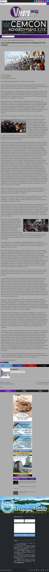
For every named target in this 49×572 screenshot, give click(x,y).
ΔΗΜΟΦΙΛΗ (17, 478)
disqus (40, 390)
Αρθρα (5, 40)
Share (19, 365)
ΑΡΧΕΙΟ (32, 478)
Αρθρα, (3, 47)
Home (2, 40)
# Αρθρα (6, 362)
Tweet (7, 365)
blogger (24, 390)
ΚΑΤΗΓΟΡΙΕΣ (24, 478)
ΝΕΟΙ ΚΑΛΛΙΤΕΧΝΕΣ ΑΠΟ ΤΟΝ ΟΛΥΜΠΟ (27, 486)
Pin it (31, 365)
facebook (8, 390)
